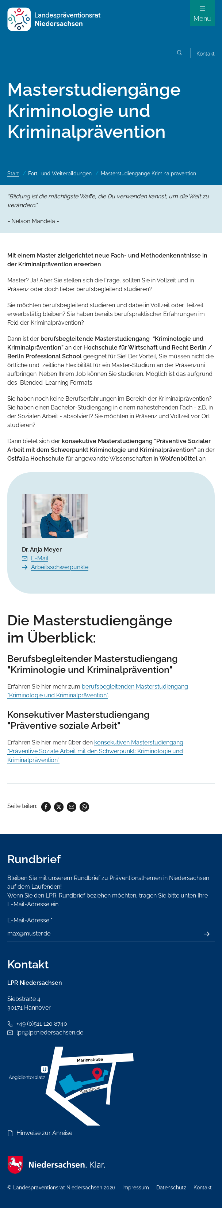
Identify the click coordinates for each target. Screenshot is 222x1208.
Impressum (135, 1187)
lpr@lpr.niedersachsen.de (49, 1032)
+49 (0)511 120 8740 (41, 1023)
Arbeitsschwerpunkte (59, 567)
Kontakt (205, 54)
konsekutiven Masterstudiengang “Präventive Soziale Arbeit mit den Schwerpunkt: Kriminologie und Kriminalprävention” (95, 751)
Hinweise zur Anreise (44, 1132)
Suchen (179, 54)
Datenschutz (171, 1187)
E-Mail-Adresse (30, 920)
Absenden (211, 934)
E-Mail (39, 558)
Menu (202, 18)
